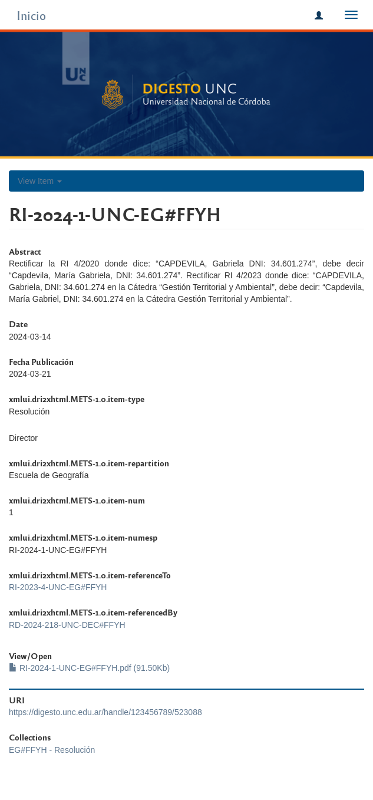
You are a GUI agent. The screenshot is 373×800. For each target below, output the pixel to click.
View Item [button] (40, 181)
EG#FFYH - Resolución (52, 750)
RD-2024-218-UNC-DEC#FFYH (67, 625)
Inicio (31, 15)
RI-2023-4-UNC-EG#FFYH (58, 587)
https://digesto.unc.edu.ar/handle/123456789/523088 (105, 712)
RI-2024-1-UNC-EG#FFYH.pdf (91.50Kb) (89, 668)
